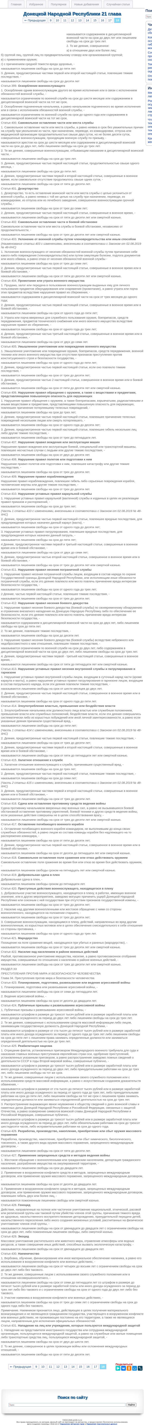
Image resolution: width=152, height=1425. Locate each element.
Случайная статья (118, 4)
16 (102, 20)
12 (72, 20)
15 (94, 20)
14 (87, 20)
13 (79, 20)
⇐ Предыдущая (35, 20)
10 (57, 20)
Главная (16, 4)
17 (109, 20)
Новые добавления (86, 4)
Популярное (58, 4)
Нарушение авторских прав (72, 1424)
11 (64, 20)
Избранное (36, 4)
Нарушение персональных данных (101, 1424)
